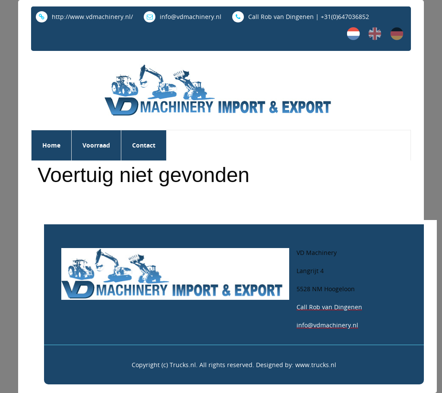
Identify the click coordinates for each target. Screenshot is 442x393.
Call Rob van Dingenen (329, 307)
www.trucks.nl (315, 365)
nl (353, 33)
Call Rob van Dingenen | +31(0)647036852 (300, 17)
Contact (143, 145)
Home (51, 145)
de (396, 33)
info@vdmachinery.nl (182, 17)
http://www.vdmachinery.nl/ (84, 17)
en (375, 33)
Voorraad (96, 145)
